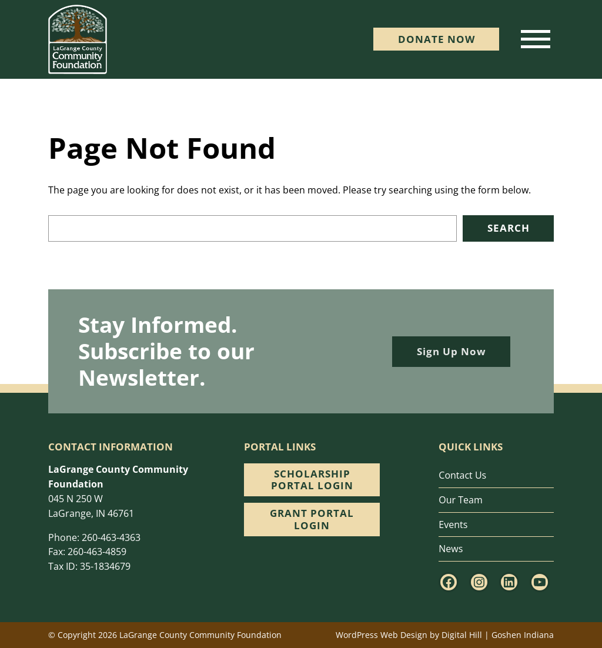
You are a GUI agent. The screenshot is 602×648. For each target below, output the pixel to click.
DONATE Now (436, 39)
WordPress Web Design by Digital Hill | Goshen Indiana (445, 634)
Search (508, 228)
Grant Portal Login (312, 519)
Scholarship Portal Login (312, 479)
